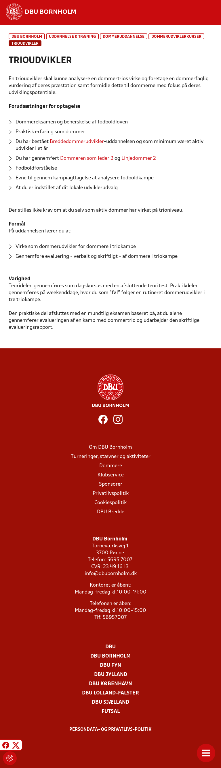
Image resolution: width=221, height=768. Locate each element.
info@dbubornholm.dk (111, 573)
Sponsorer (110, 484)
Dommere (110, 465)
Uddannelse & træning (72, 37)
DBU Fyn (110, 665)
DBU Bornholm (27, 37)
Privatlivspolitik (111, 493)
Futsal (111, 711)
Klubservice (111, 475)
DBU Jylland (110, 674)
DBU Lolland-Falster (110, 693)
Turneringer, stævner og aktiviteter (110, 456)
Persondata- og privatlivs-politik (110, 730)
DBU (110, 647)
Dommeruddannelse (123, 37)
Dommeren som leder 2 (86, 158)
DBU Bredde (110, 512)
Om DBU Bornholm (110, 447)
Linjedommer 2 (138, 158)
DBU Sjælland (110, 702)
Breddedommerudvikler (77, 141)
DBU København (110, 683)
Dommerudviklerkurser (176, 37)
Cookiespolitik (110, 502)
